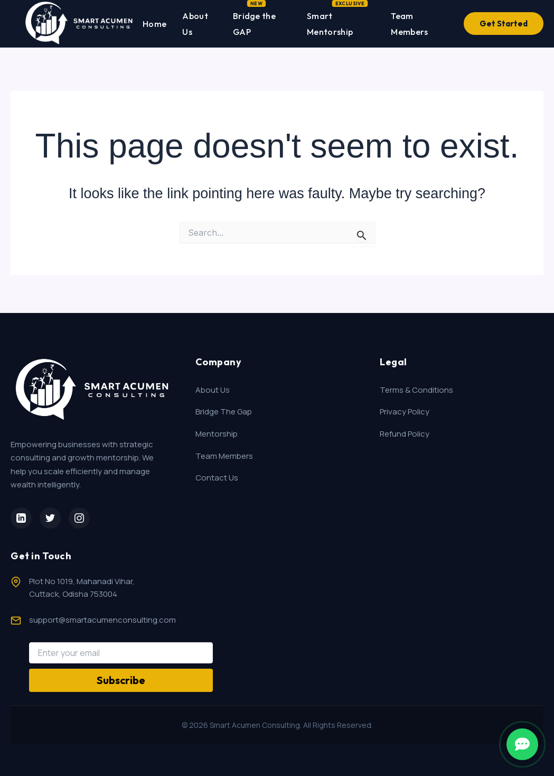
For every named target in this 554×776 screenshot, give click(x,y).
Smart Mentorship (330, 21)
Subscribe (121, 680)
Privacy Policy (404, 411)
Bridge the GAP (254, 21)
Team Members (409, 24)
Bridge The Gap (223, 411)
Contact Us (216, 477)
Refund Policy (404, 433)
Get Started (504, 24)
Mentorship (216, 433)
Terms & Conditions (416, 389)
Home (154, 24)
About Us (195, 24)
